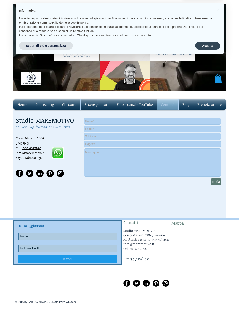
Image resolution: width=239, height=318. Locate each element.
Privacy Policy (136, 259)
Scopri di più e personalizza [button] (46, 306)
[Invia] (216, 181)
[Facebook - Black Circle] (19, 173)
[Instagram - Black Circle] (60, 173)
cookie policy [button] (79, 283)
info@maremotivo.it (130, 45)
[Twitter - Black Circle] (29, 173)
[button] (218, 78)
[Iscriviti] (67, 259)
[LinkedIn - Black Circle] (40, 173)
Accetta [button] (207, 306)
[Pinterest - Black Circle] (50, 173)
